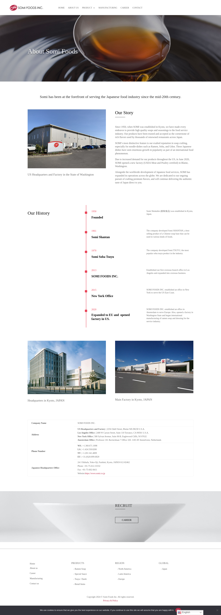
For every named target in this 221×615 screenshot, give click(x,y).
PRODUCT (87, 8)
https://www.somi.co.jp (95, 473)
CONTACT (137, 8)
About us (34, 568)
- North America (124, 569)
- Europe (121, 579)
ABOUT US (73, 8)
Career (32, 573)
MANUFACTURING (108, 8)
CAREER (125, 8)
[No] (217, 610)
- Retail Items (79, 584)
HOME (61, 8)
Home (32, 564)
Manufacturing (36, 578)
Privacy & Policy (110, 600)
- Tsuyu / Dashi (80, 579)
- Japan (164, 569)
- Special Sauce (80, 574)
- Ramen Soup (80, 569)
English (184, 612)
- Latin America (124, 574)
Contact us (34, 583)
